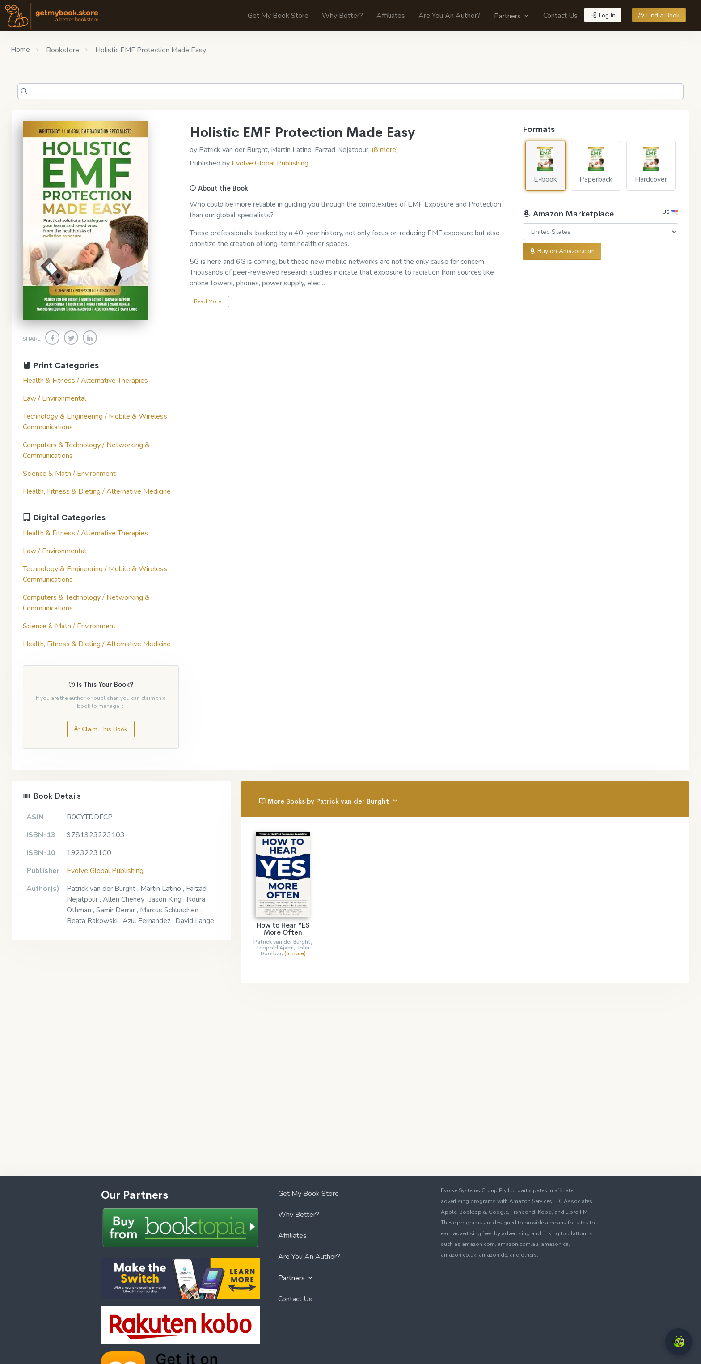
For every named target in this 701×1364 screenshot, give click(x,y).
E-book (545, 165)
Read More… (209, 301)
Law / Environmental (54, 398)
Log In (603, 15)
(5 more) (295, 953)
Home (20, 50)
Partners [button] (512, 16)
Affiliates (390, 16)
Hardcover (651, 165)
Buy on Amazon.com (562, 251)
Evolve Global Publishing (270, 163)
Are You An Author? (449, 16)
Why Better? (342, 16)
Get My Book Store (278, 16)
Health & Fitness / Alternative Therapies (85, 380)
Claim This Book (100, 729)
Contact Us (560, 16)
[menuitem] (278, 15)
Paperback (596, 165)
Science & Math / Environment (69, 474)
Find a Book (659, 15)
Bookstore (61, 50)
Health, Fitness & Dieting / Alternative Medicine (97, 491)
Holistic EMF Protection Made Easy (149, 50)
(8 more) (385, 150)
